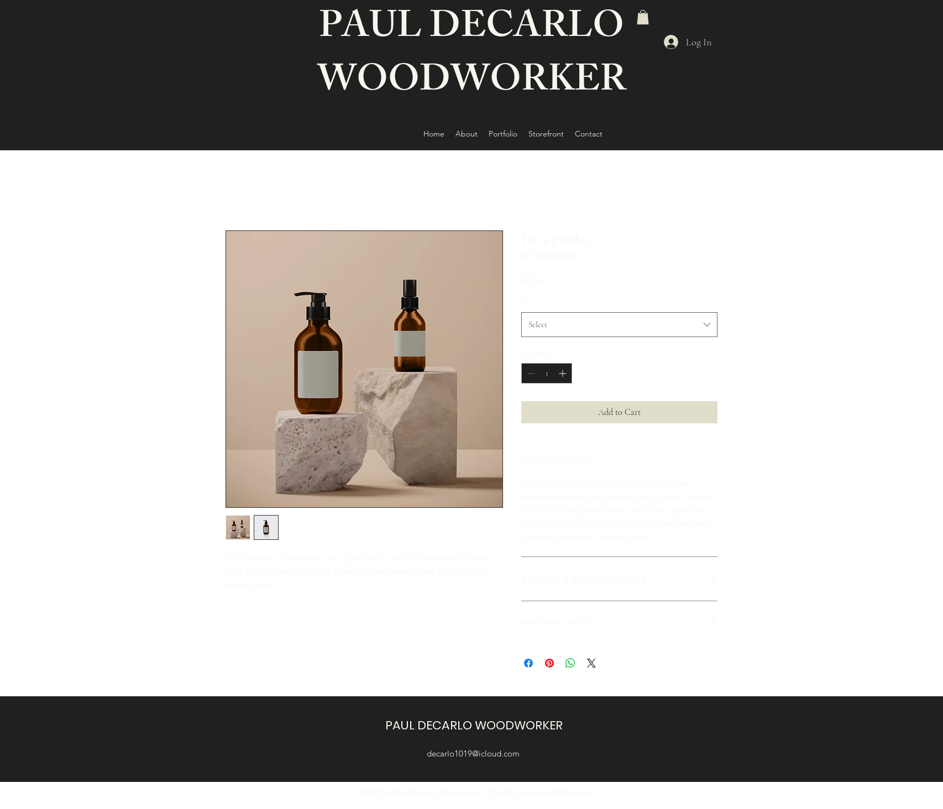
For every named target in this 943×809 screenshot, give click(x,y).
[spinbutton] (547, 373)
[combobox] (619, 324)
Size (527, 302)
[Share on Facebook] (528, 663)
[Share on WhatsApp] (570, 663)
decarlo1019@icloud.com (473, 753)
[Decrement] (530, 373)
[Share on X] (591, 663)
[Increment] (563, 373)
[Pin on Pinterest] (549, 663)
